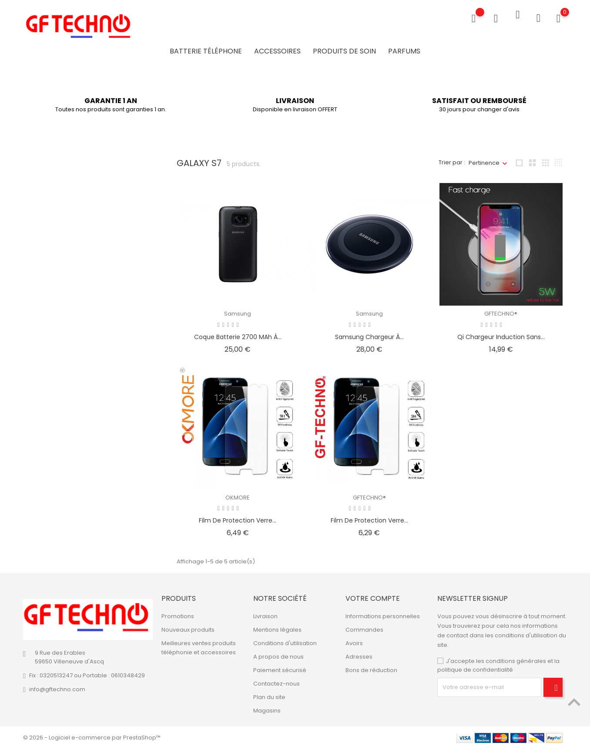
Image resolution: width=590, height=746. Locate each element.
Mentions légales (277, 627)
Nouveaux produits (188, 627)
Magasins (267, 708)
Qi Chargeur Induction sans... (501, 334)
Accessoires (277, 50)
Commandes (364, 627)
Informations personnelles (382, 613)
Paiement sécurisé (279, 667)
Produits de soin (344, 50)
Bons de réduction (371, 667)
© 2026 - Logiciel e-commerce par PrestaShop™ (92, 735)
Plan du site (269, 694)
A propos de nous (278, 654)
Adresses (358, 654)
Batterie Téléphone (206, 50)
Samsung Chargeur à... (369, 334)
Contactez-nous (276, 681)
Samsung (237, 310)
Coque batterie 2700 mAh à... (238, 334)
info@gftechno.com (57, 687)
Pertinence (484, 160)
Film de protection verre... (237, 517)
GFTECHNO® (500, 310)
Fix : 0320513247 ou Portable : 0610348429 (87, 673)
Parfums (404, 50)
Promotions (177, 613)
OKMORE (237, 494)
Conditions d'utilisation (285, 640)
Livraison (265, 613)
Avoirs (354, 640)
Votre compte (372, 595)
